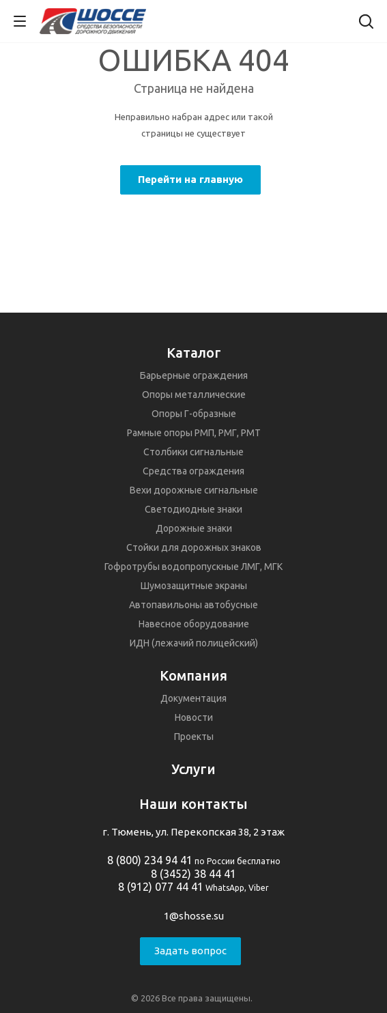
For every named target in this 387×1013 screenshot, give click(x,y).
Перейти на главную (190, 179)
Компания (193, 675)
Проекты (194, 736)
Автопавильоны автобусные (193, 604)
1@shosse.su (194, 916)
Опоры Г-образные (194, 413)
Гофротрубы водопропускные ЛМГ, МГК (193, 566)
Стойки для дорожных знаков (193, 547)
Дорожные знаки (194, 528)
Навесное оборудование (194, 623)
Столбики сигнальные (193, 451)
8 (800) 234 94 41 (149, 860)
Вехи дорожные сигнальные (194, 490)
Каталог (194, 352)
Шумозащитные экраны (194, 585)
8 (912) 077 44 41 (160, 887)
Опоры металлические (194, 394)
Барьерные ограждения (194, 375)
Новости (194, 717)
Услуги (193, 769)
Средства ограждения (193, 471)
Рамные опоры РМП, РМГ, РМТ (194, 432)
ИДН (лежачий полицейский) (194, 643)
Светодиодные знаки (193, 509)
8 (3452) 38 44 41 (193, 874)
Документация (193, 698)
